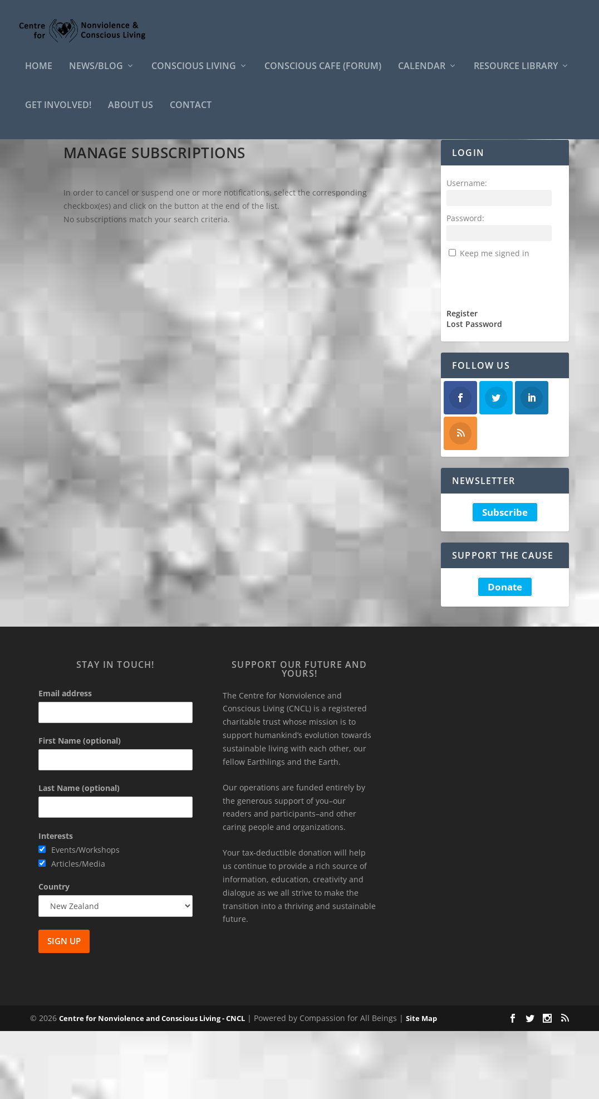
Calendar (421, 74)
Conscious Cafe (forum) (322, 74)
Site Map (421, 1086)
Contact (191, 113)
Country (54, 954)
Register (462, 382)
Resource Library (516, 74)
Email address (65, 761)
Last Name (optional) (79, 856)
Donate (505, 654)
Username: (466, 251)
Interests (55, 903)
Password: (465, 286)
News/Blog (96, 74)
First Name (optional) (79, 808)
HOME (38, 74)
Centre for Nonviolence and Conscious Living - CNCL (152, 1086)
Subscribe (505, 580)
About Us (130, 113)
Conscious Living (193, 74)
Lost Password (474, 392)
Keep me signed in (494, 321)
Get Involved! (58, 113)
